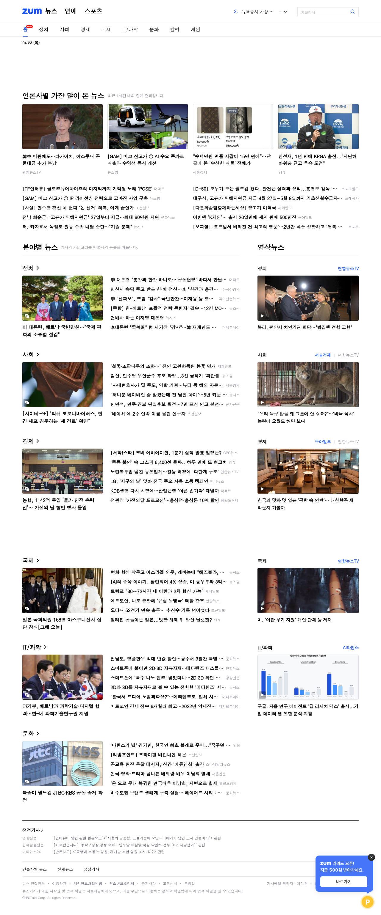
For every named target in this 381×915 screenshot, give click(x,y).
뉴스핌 (112, 171)
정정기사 (31, 830)
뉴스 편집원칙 (33, 883)
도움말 (189, 883)
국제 (106, 29)
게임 (195, 29)
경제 (85, 29)
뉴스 (51, 11)
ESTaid (31, 897)
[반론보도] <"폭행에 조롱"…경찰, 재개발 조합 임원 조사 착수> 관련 (109, 851)
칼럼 (174, 29)
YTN (281, 171)
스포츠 (93, 11)
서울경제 (200, 171)
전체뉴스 (65, 869)
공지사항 (148, 883)
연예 (71, 11)
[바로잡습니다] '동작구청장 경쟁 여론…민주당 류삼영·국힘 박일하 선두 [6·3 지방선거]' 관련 (129, 844)
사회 (64, 29)
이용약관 (59, 883)
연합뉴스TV (31, 171)
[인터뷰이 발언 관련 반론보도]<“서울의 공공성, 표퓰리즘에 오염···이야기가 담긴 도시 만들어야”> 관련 (137, 837)
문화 (154, 29)
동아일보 (323, 441)
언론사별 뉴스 (34, 869)
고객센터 (170, 883)
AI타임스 (351, 647)
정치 (44, 29)
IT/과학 (130, 29)
